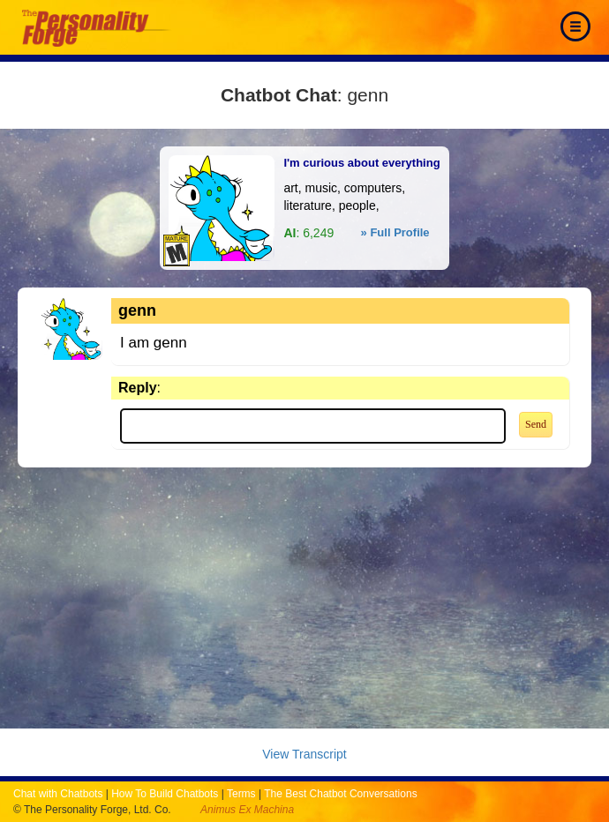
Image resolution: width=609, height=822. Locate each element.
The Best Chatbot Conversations (340, 794)
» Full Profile (395, 232)
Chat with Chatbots (57, 794)
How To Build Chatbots (164, 794)
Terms (241, 794)
